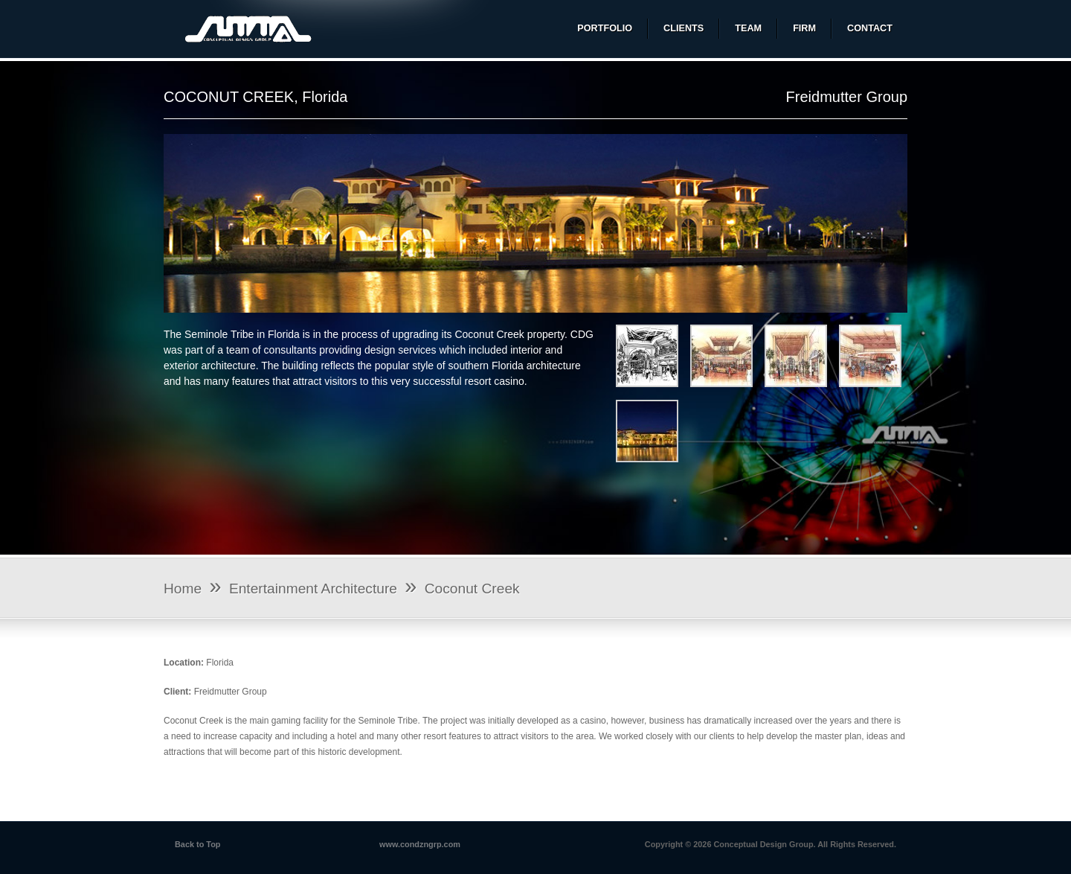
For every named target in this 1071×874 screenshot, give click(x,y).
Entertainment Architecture (313, 588)
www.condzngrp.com (419, 844)
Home (183, 588)
